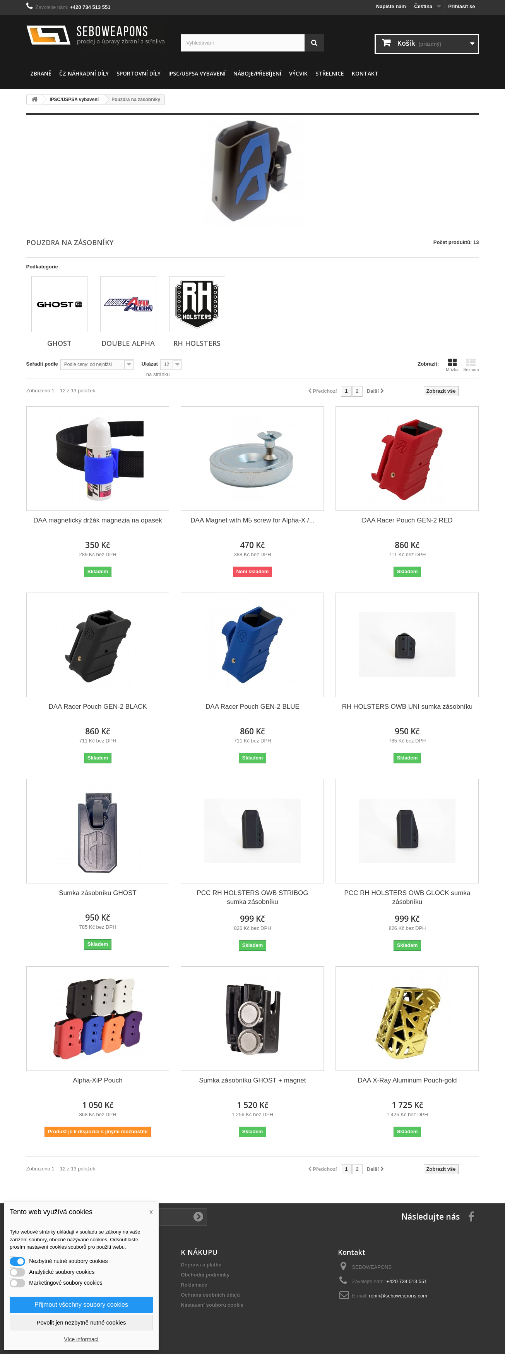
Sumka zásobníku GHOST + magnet (252, 1080)
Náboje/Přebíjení (257, 73)
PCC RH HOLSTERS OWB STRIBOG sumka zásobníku (252, 897)
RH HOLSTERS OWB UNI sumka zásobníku (407, 706)
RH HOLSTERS (197, 343)
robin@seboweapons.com (398, 1296)
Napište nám (391, 6)
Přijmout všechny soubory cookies (81, 1304)
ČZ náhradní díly (84, 73)
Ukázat (150, 364)
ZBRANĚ (40, 73)
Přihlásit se (461, 6)
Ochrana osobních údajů (210, 1295)
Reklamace (194, 1285)
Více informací (81, 1339)
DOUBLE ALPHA (128, 343)
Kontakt (365, 73)
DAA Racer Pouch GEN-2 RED (407, 520)
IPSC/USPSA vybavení (197, 73)
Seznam (471, 365)
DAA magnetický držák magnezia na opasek (97, 520)
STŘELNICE (329, 73)
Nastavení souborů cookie (212, 1305)
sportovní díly (138, 73)
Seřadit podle (42, 364)
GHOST (59, 343)
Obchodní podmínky (205, 1275)
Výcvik (298, 73)
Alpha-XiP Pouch (97, 1080)
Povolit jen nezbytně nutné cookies (81, 1322)
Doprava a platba (201, 1265)
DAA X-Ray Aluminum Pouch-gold (407, 1080)
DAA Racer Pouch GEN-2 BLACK (97, 706)
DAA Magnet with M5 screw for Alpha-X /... (252, 520)
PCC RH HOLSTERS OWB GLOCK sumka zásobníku (407, 897)
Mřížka (452, 365)
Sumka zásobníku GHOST (97, 893)
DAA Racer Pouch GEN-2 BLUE (252, 706)
